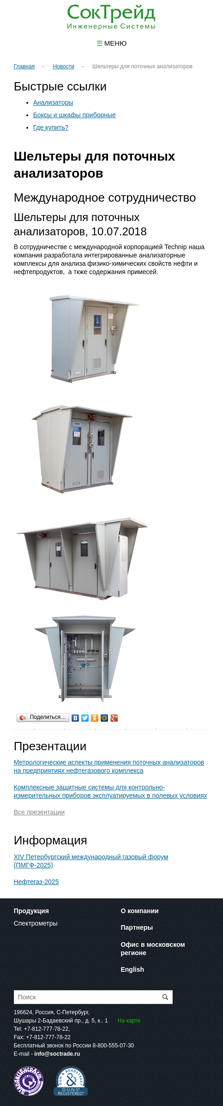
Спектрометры (36, 923)
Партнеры (137, 927)
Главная (24, 66)
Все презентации (39, 812)
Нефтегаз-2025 (36, 881)
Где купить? (51, 127)
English (132, 969)
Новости (63, 66)
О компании (139, 911)
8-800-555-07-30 (113, 1045)
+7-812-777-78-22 (46, 1029)
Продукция (31, 911)
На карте (129, 1020)
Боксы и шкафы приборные (74, 115)
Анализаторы (53, 102)
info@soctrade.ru (57, 1054)
